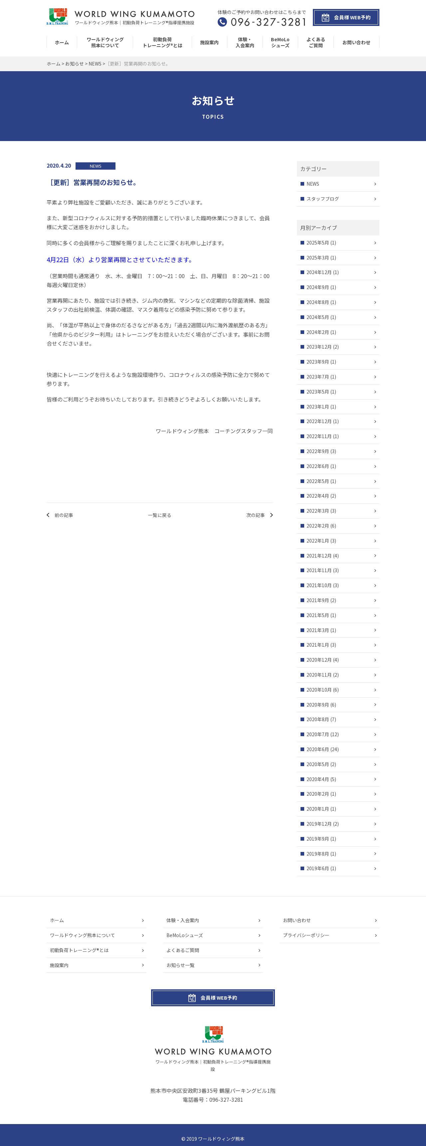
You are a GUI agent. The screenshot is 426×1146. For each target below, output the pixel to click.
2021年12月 (319, 555)
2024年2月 (318, 332)
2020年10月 (319, 689)
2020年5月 (318, 764)
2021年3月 (318, 630)
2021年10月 (319, 585)
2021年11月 (319, 570)
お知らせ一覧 (180, 965)
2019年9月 (318, 838)
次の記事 (255, 515)
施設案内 (209, 42)
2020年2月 (318, 794)
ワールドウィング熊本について (105, 42)
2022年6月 (318, 466)
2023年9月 (318, 362)
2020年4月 (318, 779)
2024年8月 (318, 302)
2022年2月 (318, 525)
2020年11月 (319, 674)
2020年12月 (319, 660)
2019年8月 (318, 853)
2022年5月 (318, 481)
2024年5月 (318, 317)
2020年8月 (318, 719)
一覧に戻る (159, 515)
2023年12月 (319, 347)
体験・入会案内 (245, 42)
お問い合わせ (356, 42)
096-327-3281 (226, 1092)
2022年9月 (318, 451)
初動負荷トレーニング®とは (162, 42)
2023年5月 (318, 391)
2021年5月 (318, 615)
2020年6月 (318, 749)
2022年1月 (318, 540)
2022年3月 (318, 511)
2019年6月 (318, 868)
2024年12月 (319, 272)
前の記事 (64, 515)
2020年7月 (318, 734)
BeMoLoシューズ (280, 42)
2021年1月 (318, 645)
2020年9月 (318, 704)
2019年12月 (319, 823)
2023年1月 (318, 406)
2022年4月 (318, 496)
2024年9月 (318, 287)
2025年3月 (318, 257)
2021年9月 (318, 600)
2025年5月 (318, 242)
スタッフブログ (323, 198)
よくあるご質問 (316, 42)
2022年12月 (319, 421)
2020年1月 (318, 809)
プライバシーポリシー (306, 935)
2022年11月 (319, 436)
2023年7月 (318, 376)
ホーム (62, 42)
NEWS (313, 184)
